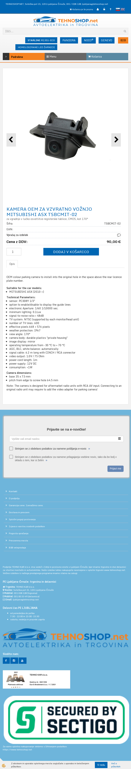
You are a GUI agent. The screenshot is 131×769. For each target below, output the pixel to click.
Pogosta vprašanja (18, 533)
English (123, 9)
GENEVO (106, 40)
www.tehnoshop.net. (115, 570)
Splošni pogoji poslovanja (22, 519)
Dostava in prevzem (19, 512)
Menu (51, 56)
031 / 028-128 (73, 4)
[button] (116, 139)
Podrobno (11, 56)
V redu (101, 765)
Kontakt (13, 491)
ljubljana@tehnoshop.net (95, 4)
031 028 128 (20, 593)
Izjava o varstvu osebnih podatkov (27, 526)
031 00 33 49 (20, 596)
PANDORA (69, 40)
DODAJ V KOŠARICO (71, 252)
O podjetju (14, 498)
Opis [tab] (12, 264)
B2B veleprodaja (17, 547)
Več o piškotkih (115, 765)
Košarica (95, 56)
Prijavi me (115, 468)
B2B (123, 40)
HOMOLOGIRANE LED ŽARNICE (36, 47)
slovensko (118, 9)
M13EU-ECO (41, 40)
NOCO (88, 40)
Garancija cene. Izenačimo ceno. (26, 505)
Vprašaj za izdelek (17, 235)
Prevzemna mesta (18, 540)
